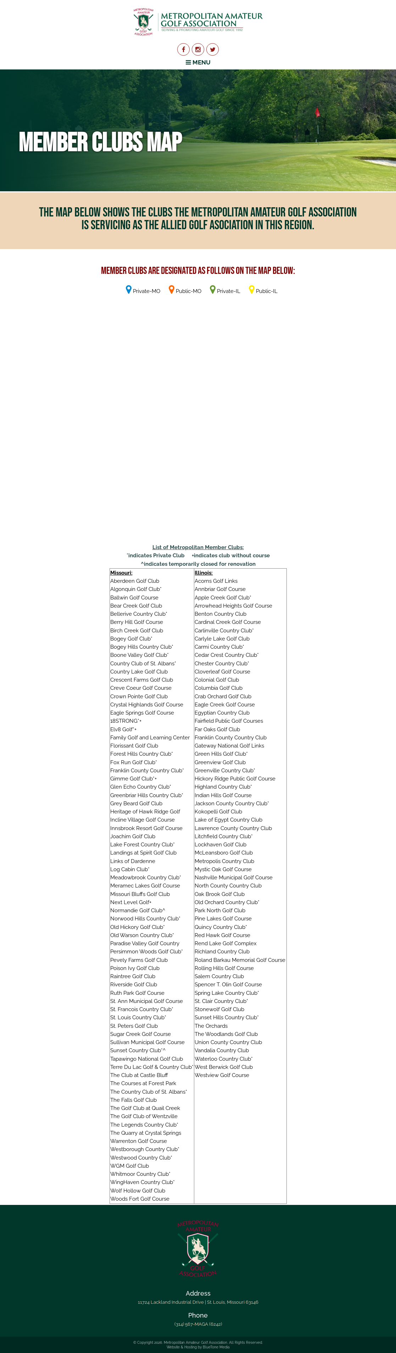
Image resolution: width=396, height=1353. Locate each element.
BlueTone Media (216, 1347)
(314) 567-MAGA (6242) (198, 1324)
